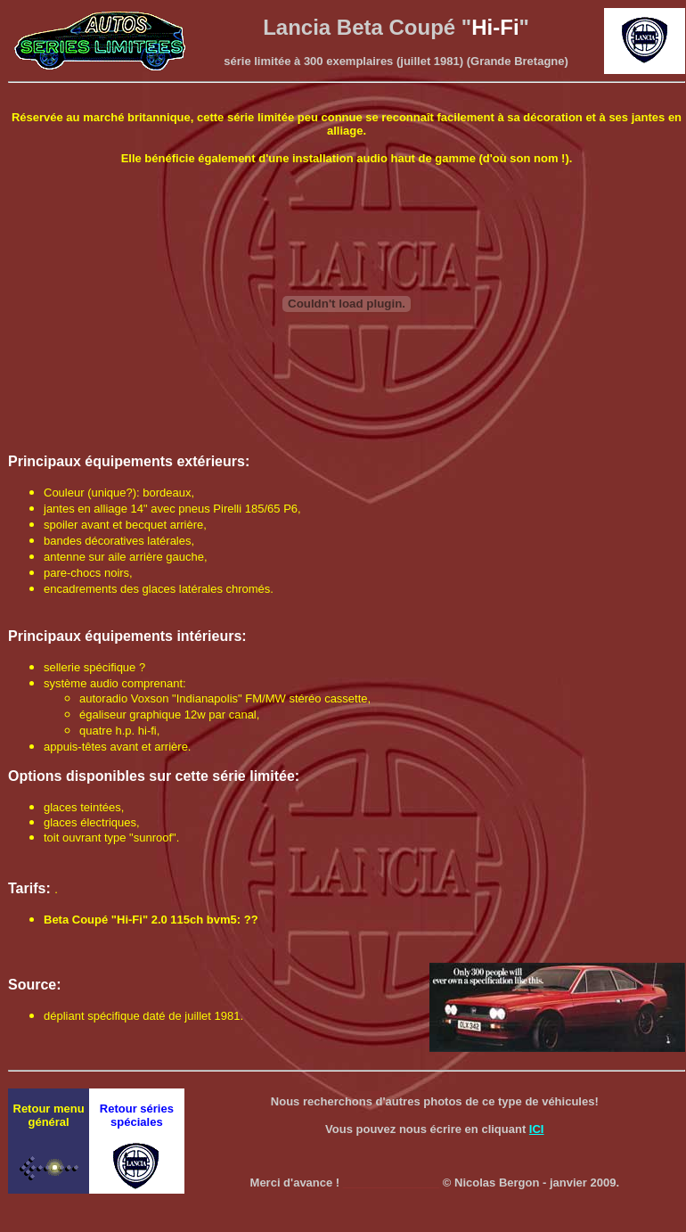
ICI (536, 1129)
